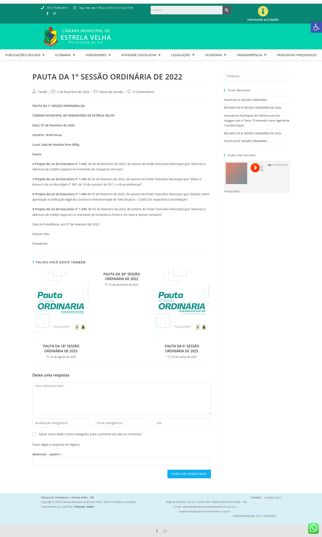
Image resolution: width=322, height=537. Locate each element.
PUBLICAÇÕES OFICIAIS (25, 55)
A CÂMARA (65, 55)
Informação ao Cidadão (263, 19)
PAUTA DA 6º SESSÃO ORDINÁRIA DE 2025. (182, 348)
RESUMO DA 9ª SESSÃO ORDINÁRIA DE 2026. (253, 108)
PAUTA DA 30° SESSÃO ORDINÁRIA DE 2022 (121, 276)
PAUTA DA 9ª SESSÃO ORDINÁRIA (245, 100)
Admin (90, 506)
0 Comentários (143, 92)
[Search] (227, 10)
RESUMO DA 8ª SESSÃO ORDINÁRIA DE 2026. (253, 133)
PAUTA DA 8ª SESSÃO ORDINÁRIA (245, 141)
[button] (316, 27)
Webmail (79, 506)
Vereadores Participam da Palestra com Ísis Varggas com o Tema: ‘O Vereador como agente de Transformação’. (256, 121)
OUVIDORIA (215, 55)
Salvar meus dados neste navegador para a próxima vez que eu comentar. (90, 434)
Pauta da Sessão (111, 92)
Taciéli (42, 92)
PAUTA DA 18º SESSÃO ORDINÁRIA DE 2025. (61, 348)
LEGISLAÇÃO (183, 55)
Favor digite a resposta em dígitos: (56, 444)
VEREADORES (98, 55)
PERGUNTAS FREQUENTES (297, 55)
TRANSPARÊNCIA (251, 55)
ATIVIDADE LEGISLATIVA (141, 55)
